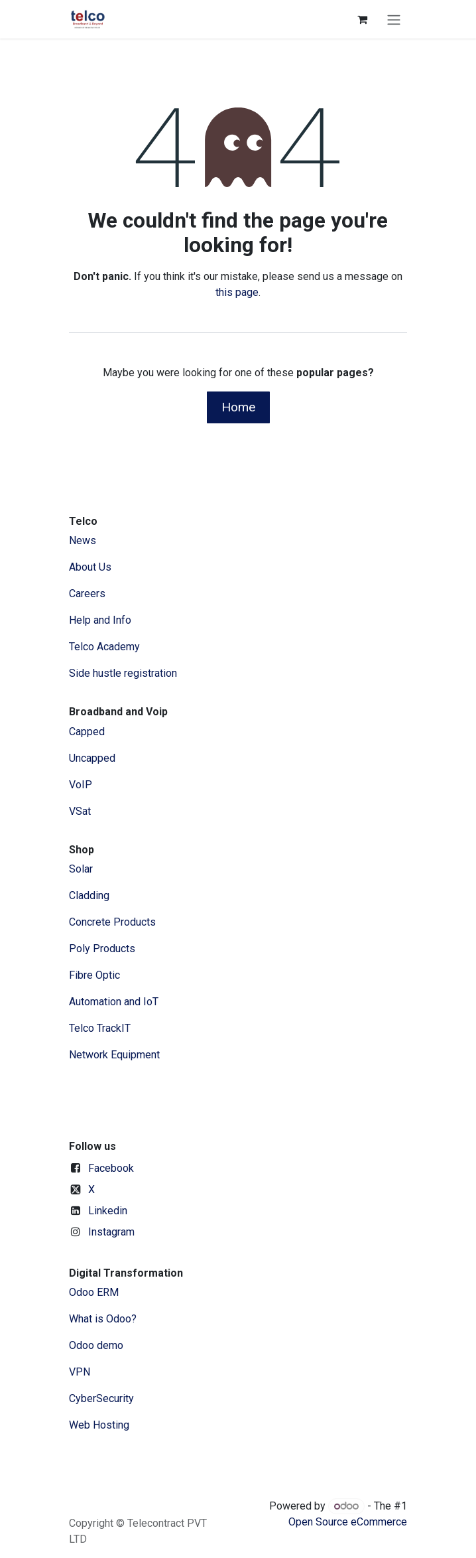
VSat (80, 811)
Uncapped (93, 758)
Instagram (111, 1232)
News (82, 540)
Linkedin (107, 1210)
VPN (79, 1372)
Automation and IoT (113, 1001)
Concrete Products (112, 922)
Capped (88, 731)
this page (237, 292)
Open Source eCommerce (347, 1522)
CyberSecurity (101, 1398)
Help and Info (100, 620)
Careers (87, 593)
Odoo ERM (95, 1292)
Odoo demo (96, 1345)
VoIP (80, 784)
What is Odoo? (103, 1318)
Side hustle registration (123, 673)
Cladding (89, 895)
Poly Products (102, 948)
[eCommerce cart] (362, 19)
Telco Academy (104, 646)
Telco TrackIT (100, 1028)
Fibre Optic (94, 975)
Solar (81, 869)
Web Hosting (99, 1425)
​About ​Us (90, 567)
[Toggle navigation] (394, 19)
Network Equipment (114, 1054)
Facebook (111, 1168)
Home (238, 407)
